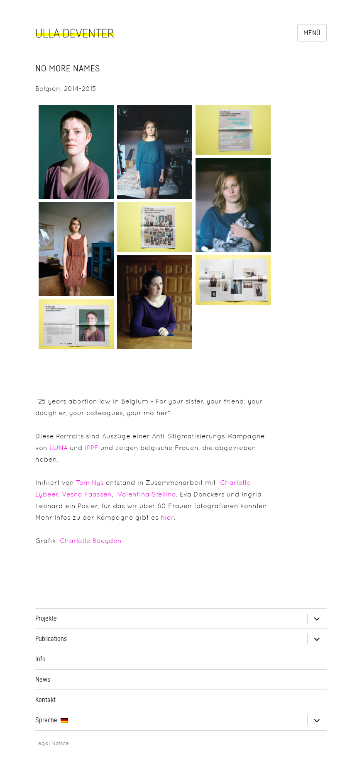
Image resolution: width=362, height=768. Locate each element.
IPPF (91, 448)
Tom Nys (90, 483)
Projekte (46, 618)
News (42, 679)
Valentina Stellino (146, 494)
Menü (311, 33)
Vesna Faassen (87, 494)
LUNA (58, 448)
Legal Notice (52, 743)
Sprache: (51, 720)
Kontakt (45, 700)
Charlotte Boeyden (91, 541)
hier (167, 517)
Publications (51, 639)
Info (40, 659)
